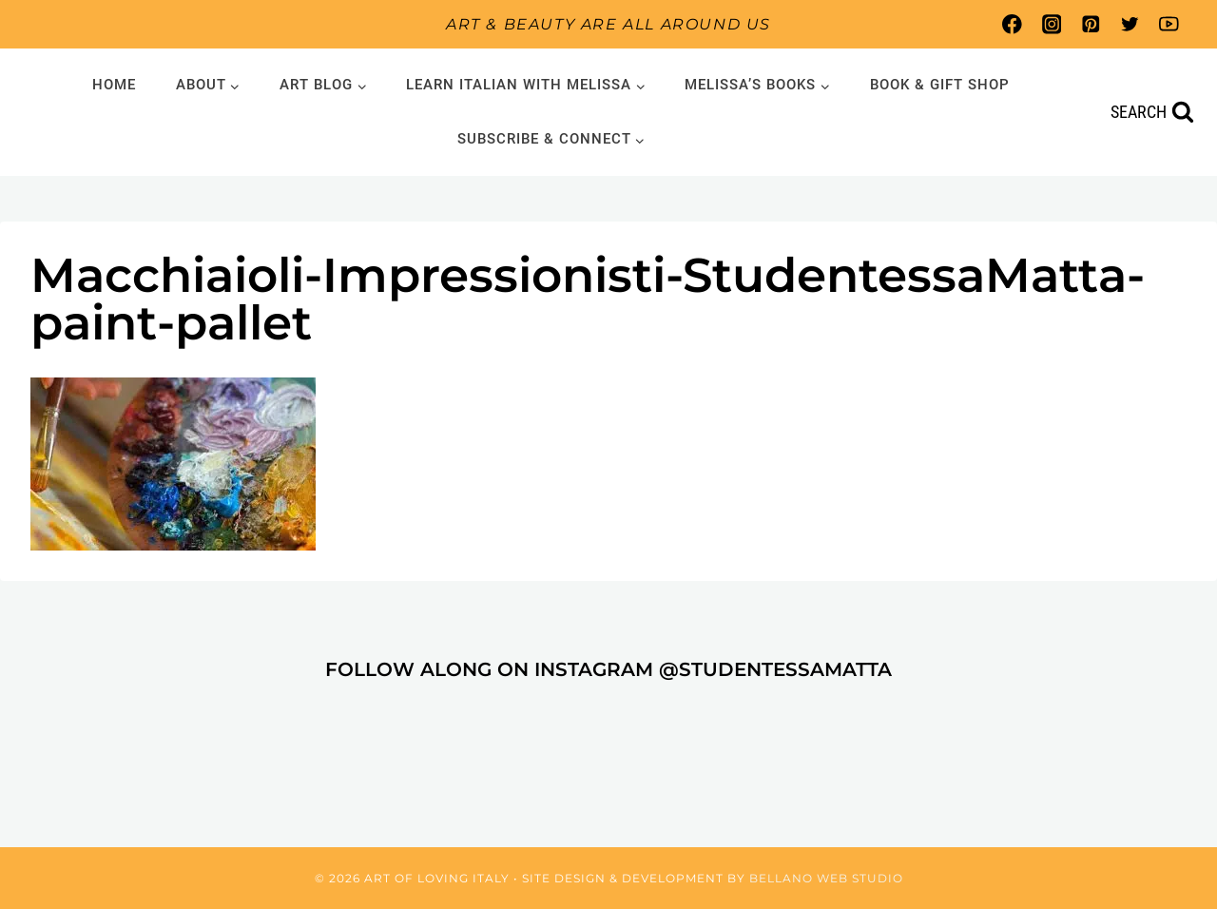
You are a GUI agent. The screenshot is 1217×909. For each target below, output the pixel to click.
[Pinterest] (1090, 24)
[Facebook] (1012, 24)
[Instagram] (1051, 24)
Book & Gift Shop (940, 84)
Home (114, 84)
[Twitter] (1130, 24)
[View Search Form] (1152, 112)
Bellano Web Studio (826, 878)
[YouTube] (1168, 24)
